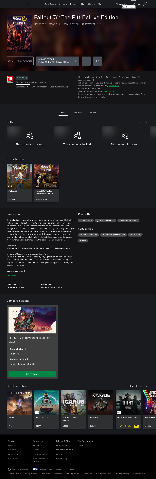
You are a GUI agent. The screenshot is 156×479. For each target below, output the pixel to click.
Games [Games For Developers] (80, 445)
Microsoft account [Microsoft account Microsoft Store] (62, 445)
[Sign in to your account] (144, 3)
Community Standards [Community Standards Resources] (40, 454)
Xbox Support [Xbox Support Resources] (37, 445)
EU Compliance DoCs (103, 473)
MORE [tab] (93, 112)
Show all (133, 385)
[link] (19, 183)
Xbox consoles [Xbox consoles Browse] (12, 445)
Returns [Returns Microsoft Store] (59, 454)
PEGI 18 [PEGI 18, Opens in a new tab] (22, 78)
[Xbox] (36, 4)
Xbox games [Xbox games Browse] (12, 450)
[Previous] (141, 122)
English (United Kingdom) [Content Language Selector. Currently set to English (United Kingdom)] (20, 469)
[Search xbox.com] (133, 3)
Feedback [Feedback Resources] (36, 450)
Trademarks (58, 473)
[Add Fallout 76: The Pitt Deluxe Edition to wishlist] (86, 61)
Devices (73, 4)
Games (62, 4)
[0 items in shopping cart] (139, 3)
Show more (13, 275)
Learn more (114, 85)
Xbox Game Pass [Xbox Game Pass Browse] (13, 454)
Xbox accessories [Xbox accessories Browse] (13, 459)
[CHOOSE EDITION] (57, 61)
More (100, 4)
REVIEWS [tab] (78, 112)
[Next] (146, 122)
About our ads (87, 473)
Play (83, 4)
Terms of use (45, 473)
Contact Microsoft (15, 473)
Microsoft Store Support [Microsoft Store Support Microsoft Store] (64, 450)
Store (90, 4)
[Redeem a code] (97, 61)
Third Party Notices (72, 473)
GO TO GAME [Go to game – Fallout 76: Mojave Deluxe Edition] (32, 374)
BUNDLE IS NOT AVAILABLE (20, 60)
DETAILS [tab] (63, 112)
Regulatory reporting (121, 473)
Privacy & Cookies (31, 473)
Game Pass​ (49, 4)
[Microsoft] (17, 4)
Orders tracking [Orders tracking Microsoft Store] (61, 459)
